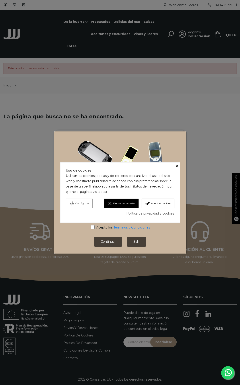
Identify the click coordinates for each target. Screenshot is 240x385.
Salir (136, 242)
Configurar (79, 203)
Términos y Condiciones (131, 227)
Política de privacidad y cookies (150, 213)
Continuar (108, 242)
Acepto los (123, 227)
